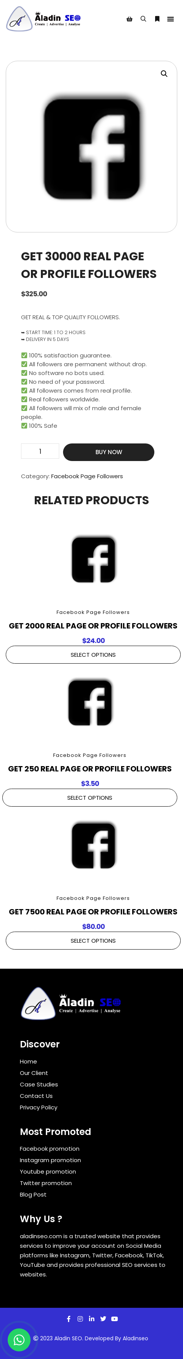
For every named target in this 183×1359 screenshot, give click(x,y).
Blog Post (33, 1194)
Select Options (93, 655)
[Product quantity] (40, 451)
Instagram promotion (50, 1160)
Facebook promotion (49, 1149)
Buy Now (109, 452)
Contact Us (36, 1096)
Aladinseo (135, 1338)
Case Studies (39, 1084)
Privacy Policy (38, 1107)
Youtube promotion (48, 1171)
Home (28, 1061)
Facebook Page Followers (87, 476)
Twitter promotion (46, 1183)
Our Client (34, 1073)
